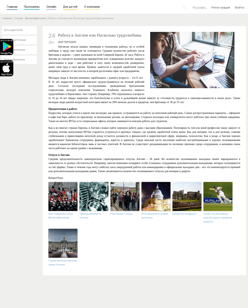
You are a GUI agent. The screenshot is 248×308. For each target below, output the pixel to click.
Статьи (18, 18)
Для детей (70, 6)
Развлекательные (14, 49)
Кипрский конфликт (184, 213)
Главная (12, 6)
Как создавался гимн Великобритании (60, 215)
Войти (239, 7)
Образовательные (15, 39)
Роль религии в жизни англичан (154, 215)
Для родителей (13, 30)
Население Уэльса (121, 213)
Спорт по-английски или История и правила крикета (217, 217)
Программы (32, 6)
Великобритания (35, 18)
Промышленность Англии (90, 215)
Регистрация (220, 7)
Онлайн (51, 6)
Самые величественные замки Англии (62, 262)
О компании (92, 6)
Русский (198, 7)
